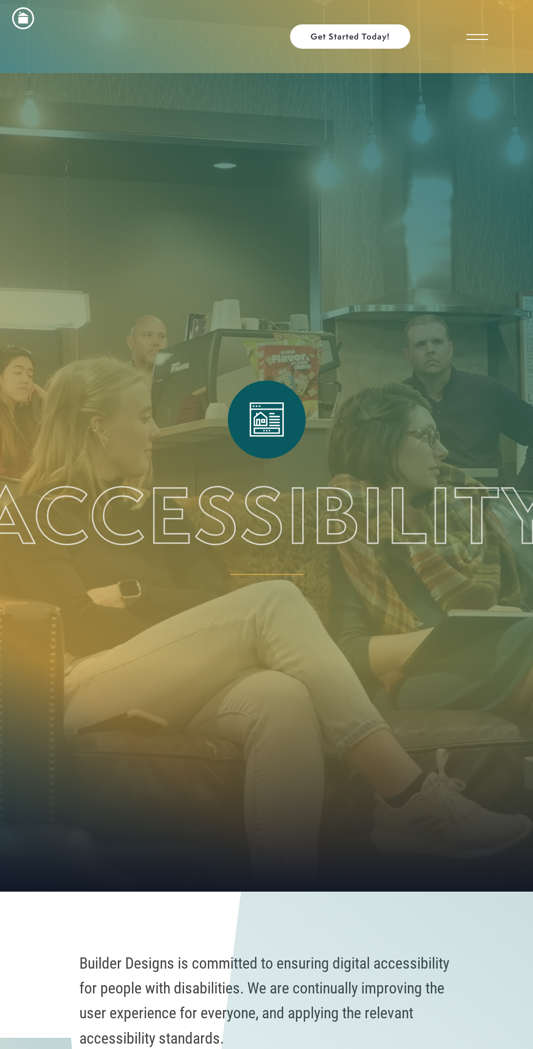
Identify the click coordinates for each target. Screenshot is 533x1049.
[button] (355, 36)
